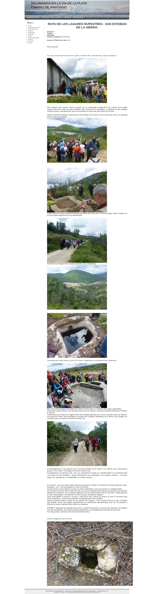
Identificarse (78, 17)
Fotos (126, 522)
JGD (107, 591)
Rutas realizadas (33, 38)
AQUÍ (69, 40)
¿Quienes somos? (33, 17)
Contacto (67, 17)
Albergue (31, 34)
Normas (30, 31)
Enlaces (30, 39)
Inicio (29, 26)
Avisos (30, 36)
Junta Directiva (33, 29)
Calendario (31, 32)
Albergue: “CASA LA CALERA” (51, 17)
